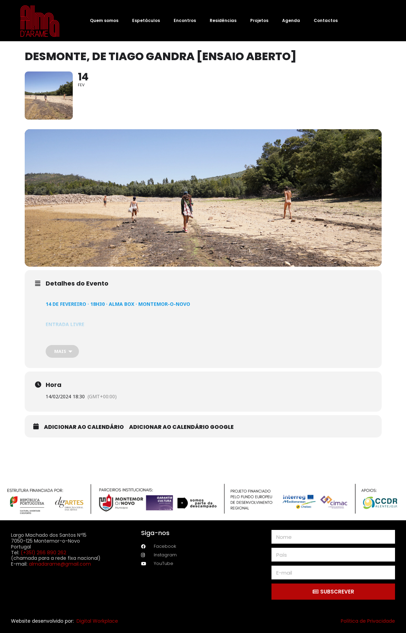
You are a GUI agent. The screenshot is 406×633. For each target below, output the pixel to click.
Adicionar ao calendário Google (181, 427)
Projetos (259, 20)
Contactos (326, 20)
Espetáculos (146, 20)
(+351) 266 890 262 (43, 552)
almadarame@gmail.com (60, 563)
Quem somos (104, 20)
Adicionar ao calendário (84, 427)
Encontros (185, 20)
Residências (223, 20)
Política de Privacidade (368, 621)
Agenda (291, 20)
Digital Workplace (97, 621)
